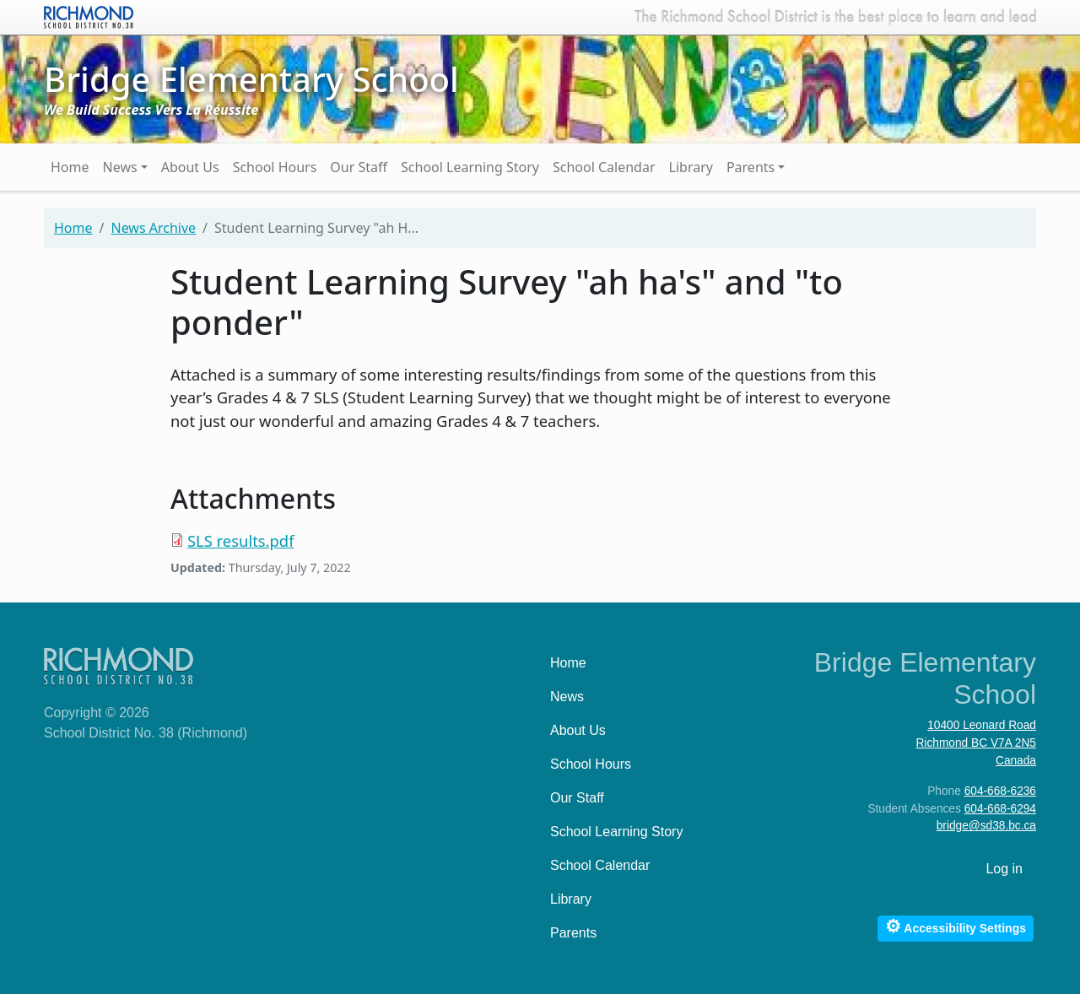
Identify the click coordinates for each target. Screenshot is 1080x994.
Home (70, 167)
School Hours (275, 167)
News (120, 167)
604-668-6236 (1000, 791)
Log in (1004, 869)
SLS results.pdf (240, 540)
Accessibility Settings (955, 926)
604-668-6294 (1000, 808)
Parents (750, 167)
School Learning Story (470, 167)
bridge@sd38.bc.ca (986, 825)
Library (691, 167)
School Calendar (604, 167)
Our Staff (358, 167)
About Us (190, 167)
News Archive (153, 228)
